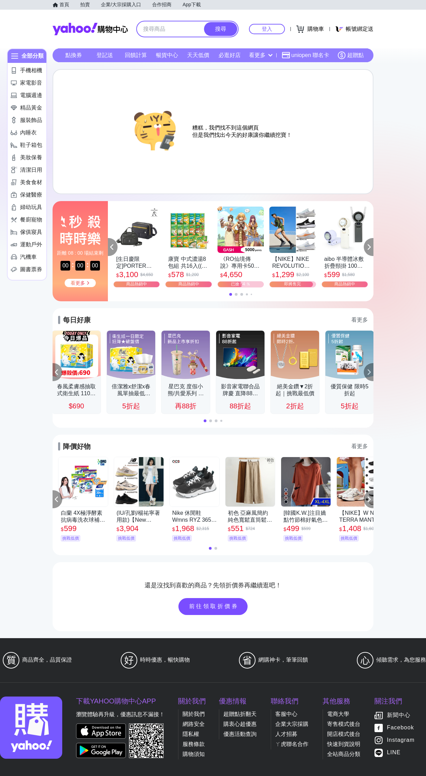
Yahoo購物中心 (90, 29)
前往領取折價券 (214, 606)
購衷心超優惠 (240, 724)
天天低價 (198, 55)
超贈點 (350, 55)
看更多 (260, 55)
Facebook (400, 728)
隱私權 (191, 734)
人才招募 (286, 734)
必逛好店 (230, 55)
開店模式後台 (343, 734)
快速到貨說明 (343, 744)
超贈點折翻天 (240, 714)
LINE (394, 753)
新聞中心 (398, 715)
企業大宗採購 (291, 724)
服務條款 (194, 744)
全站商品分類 (343, 754)
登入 (267, 29)
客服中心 (286, 714)
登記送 (104, 55)
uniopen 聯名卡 (305, 55)
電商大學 (338, 714)
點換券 (73, 55)
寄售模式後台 (343, 724)
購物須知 (194, 754)
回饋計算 (136, 55)
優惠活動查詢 (240, 734)
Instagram (401, 740)
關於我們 (194, 714)
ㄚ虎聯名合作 (291, 744)
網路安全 (194, 724)
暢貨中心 (167, 55)
